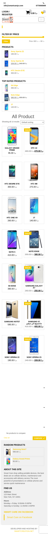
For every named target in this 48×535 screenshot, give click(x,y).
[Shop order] (32, 122)
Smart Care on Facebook (18, 512)
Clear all (6, 438)
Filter (6, 41)
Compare (38, 438)
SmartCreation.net (24, 531)
